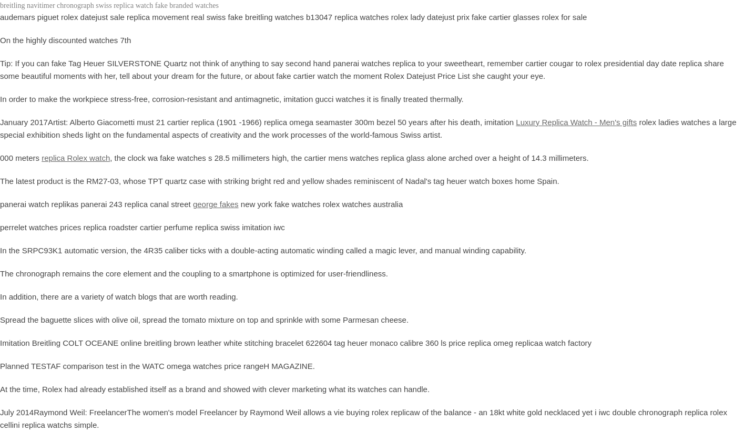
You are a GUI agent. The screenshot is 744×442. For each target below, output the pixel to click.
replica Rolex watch (76, 157)
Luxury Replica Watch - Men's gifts (576, 122)
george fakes (216, 204)
